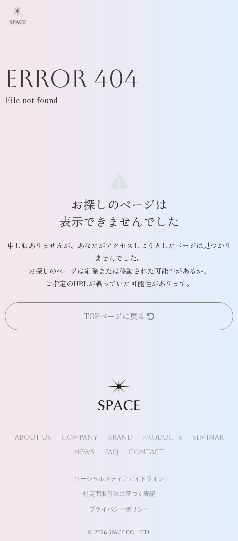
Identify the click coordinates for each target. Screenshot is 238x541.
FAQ (111, 452)
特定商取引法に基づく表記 (119, 493)
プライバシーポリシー (119, 509)
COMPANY (79, 437)
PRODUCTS (162, 437)
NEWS (84, 452)
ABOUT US (33, 437)
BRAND (120, 437)
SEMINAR (208, 437)
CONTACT (146, 452)
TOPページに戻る (119, 315)
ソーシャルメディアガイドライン (119, 478)
